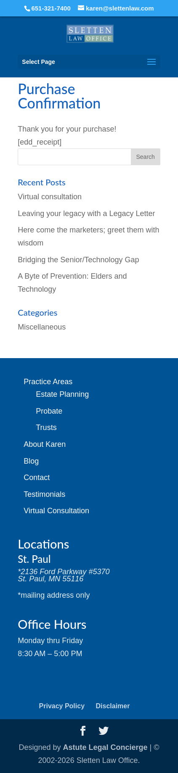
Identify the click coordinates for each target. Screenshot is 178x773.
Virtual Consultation (56, 511)
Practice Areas (48, 381)
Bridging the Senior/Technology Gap (78, 260)
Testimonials (44, 494)
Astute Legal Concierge (105, 747)
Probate (49, 411)
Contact (37, 477)
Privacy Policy (62, 706)
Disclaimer (113, 706)
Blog (31, 461)
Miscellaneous (42, 327)
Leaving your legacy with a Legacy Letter (86, 213)
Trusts (46, 427)
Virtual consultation (50, 197)
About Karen (45, 444)
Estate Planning (62, 394)
